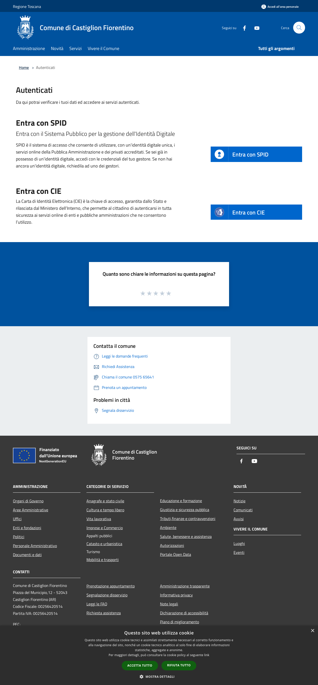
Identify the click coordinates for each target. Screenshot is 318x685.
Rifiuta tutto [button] (179, 665)
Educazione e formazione (181, 501)
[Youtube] (255, 27)
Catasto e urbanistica (104, 544)
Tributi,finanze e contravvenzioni (187, 519)
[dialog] (159, 655)
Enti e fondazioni (27, 528)
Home (24, 67)
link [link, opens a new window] (206, 655)
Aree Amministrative (30, 510)
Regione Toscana (27, 6)
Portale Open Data (175, 554)
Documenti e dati (27, 555)
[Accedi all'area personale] (280, 6)
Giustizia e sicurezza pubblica (184, 510)
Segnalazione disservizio (106, 595)
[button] (159, 676)
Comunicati (243, 510)
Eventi (239, 552)
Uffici (17, 519)
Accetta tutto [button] (139, 665)
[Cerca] (299, 28)
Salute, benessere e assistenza (186, 536)
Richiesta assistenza (103, 613)
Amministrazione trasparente (185, 586)
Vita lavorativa (98, 519)
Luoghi (239, 543)
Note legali (169, 604)
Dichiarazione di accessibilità (184, 613)
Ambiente (168, 527)
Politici (18, 537)
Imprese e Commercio (104, 528)
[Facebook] (242, 27)
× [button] (312, 631)
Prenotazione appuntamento (110, 586)
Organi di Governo (28, 501)
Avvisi (239, 519)
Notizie (239, 501)
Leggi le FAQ (96, 604)
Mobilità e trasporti (102, 560)
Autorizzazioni (172, 545)
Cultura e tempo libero (105, 510)
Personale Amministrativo (35, 546)
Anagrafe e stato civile (105, 501)
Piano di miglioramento (179, 622)
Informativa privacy (176, 595)
